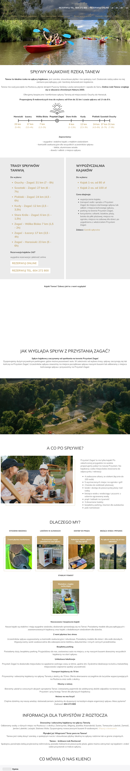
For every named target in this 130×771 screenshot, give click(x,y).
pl (112, 7)
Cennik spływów (92, 229)
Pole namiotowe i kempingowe (55, 16)
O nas (14, 16)
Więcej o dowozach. (108, 728)
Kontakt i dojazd (103, 16)
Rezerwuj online (99, 7)
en (117, 7)
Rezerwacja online (82, 16)
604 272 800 (81, 7)
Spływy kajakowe (29, 16)
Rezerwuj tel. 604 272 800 (30, 270)
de (122, 7)
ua (127, 7)
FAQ (117, 16)
